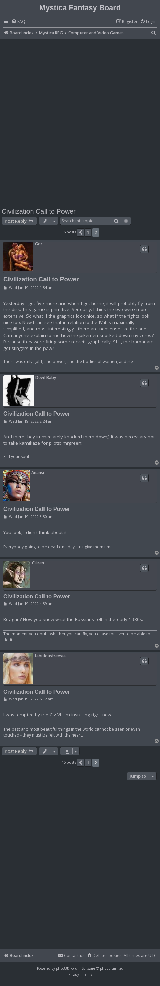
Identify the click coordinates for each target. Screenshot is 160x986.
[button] (80, 232)
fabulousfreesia (50, 655)
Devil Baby (45, 377)
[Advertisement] (80, 123)
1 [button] (88, 232)
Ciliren (38, 563)
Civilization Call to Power (39, 211)
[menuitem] (18, 22)
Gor (38, 244)
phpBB (61, 968)
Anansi (37, 472)
